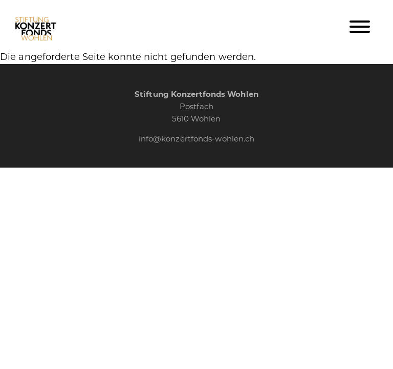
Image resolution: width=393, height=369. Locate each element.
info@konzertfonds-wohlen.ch (197, 138)
